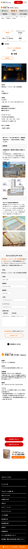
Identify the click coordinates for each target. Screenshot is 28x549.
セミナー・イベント (14, 14)
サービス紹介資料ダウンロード (8, 535)
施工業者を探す (5, 523)
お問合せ (18, 2)
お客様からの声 (5, 499)
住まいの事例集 (23, 14)
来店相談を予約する (14, 439)
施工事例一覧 (4, 519)
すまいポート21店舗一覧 (7, 491)
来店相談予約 (4, 531)
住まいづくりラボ (5, 495)
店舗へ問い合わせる (14, 444)
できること (4, 11)
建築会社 (7, 58)
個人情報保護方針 (8, 331)
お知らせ (3, 503)
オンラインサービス (6, 511)
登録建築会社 (8, 18)
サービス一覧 (4, 484)
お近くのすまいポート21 (10, 16)
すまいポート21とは (6, 477)
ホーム (2, 16)
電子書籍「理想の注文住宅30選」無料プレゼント (13, 539)
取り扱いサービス (23, 11)
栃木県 (17, 16)
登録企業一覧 (14, 11)
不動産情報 (4, 14)
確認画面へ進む (14, 335)
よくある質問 (4, 515)
